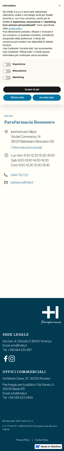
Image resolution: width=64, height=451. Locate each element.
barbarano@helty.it (22, 182)
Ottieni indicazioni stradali (26, 147)
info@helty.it (19, 345)
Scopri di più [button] (32, 89)
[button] (59, 5)
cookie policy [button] (15, 28)
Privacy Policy (23, 440)
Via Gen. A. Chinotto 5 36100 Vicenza (27, 341)
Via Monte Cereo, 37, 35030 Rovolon (26, 378)
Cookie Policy (41, 440)
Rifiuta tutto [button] (17, 97)
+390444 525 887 (20, 349)
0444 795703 (19, 175)
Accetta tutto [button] (46, 97)
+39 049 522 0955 (20, 397)
